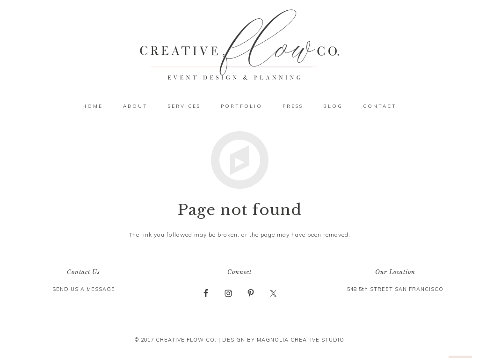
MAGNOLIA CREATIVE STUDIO (300, 339)
